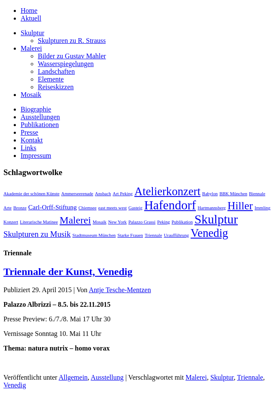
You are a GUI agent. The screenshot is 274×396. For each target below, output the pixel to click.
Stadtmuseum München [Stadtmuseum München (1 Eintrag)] (94, 235)
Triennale (250, 377)
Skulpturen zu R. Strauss (72, 40)
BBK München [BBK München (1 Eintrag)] (233, 193)
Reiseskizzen (56, 87)
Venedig (14, 385)
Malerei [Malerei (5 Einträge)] (75, 220)
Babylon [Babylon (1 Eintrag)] (210, 193)
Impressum (36, 155)
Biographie (36, 109)
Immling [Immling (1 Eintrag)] (263, 208)
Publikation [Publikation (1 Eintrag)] (182, 222)
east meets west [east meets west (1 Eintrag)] (112, 208)
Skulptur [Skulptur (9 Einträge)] (216, 219)
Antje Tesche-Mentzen (120, 289)
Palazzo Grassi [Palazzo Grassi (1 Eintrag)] (141, 222)
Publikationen (40, 124)
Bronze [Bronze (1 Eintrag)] (20, 208)
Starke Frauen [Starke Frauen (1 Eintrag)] (130, 235)
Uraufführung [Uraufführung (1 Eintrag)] (176, 235)
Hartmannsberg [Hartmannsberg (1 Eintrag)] (212, 208)
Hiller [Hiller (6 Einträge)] (240, 206)
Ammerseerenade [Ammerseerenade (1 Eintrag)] (77, 193)
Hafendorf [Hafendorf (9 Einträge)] (170, 205)
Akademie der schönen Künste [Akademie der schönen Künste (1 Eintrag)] (31, 193)
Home (29, 10)
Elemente (51, 79)
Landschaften (56, 71)
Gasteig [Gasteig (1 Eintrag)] (135, 208)
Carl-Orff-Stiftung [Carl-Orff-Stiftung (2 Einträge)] (52, 207)
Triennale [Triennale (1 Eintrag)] (153, 235)
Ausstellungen (40, 117)
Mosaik (31, 94)
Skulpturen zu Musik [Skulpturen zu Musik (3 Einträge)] (37, 234)
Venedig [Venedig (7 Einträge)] (209, 233)
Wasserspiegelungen (66, 63)
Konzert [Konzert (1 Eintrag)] (10, 222)
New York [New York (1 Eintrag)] (117, 222)
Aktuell (31, 18)
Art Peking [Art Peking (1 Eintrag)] (122, 193)
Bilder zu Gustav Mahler (72, 56)
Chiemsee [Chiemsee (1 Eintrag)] (88, 208)
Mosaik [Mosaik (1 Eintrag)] (100, 222)
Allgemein (73, 377)
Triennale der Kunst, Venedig (68, 271)
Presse (29, 132)
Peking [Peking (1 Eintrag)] (163, 222)
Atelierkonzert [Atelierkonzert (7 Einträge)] (167, 191)
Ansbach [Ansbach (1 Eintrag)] (103, 193)
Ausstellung (107, 377)
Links (28, 147)
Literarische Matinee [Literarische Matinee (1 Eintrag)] (39, 222)
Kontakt (32, 140)
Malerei (31, 48)
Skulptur (32, 32)
